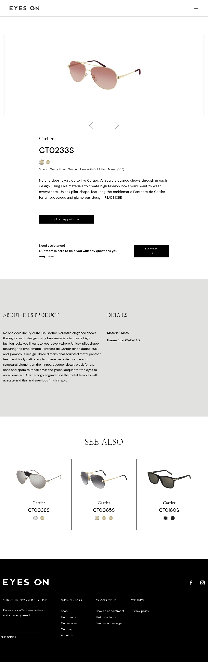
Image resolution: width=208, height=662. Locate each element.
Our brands (68, 617)
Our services (69, 623)
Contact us (151, 251)
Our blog (66, 629)
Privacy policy (140, 611)
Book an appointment (66, 219)
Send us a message (109, 623)
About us (67, 635)
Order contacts (106, 617)
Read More (113, 198)
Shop (64, 611)
